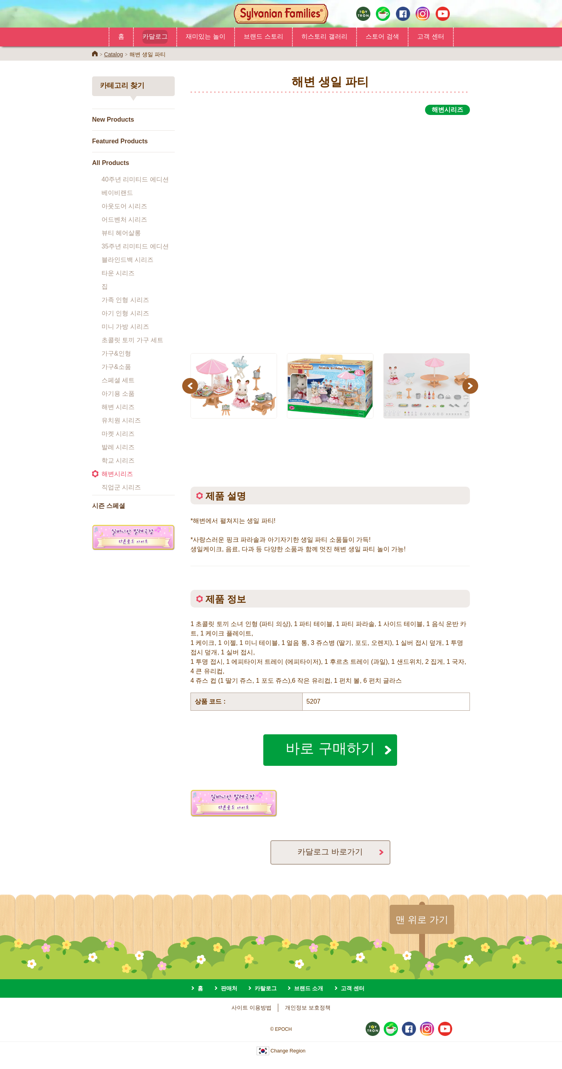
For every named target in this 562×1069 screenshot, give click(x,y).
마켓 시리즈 (118, 433)
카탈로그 (266, 988)
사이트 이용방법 (251, 1007)
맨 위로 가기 (422, 919)
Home (95, 53)
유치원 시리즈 (121, 420)
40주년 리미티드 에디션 (135, 179)
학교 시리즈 (118, 460)
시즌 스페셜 (108, 505)
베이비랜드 (117, 192)
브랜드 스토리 (263, 36)
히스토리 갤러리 (324, 36)
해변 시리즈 (118, 407)
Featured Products (120, 141)
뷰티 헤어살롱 (121, 233)
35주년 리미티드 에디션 (135, 246)
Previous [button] (191, 385)
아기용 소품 (118, 393)
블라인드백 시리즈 (127, 259)
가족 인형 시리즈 (125, 299)
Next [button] (471, 385)
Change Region (281, 1051)
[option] (330, 229)
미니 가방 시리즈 (125, 326)
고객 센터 (430, 36)
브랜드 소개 (308, 988)
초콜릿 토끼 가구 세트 (132, 340)
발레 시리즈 (118, 447)
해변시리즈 (117, 474)
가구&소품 (116, 366)
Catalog (113, 54)
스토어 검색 (382, 36)
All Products (110, 162)
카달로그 (155, 36)
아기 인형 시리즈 (125, 313)
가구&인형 (116, 353)
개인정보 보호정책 (308, 1007)
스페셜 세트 (118, 380)
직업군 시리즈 (121, 487)
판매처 (229, 988)
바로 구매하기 (330, 747)
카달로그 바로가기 (330, 851)
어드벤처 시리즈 (124, 219)
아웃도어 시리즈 (124, 206)
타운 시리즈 (118, 273)
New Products (113, 119)
